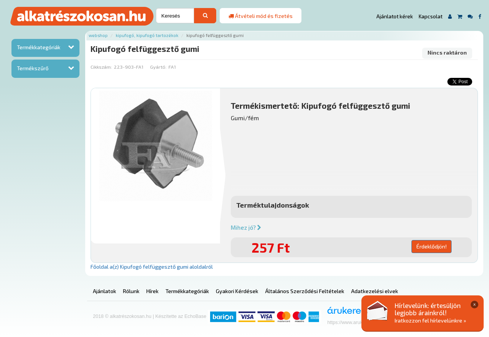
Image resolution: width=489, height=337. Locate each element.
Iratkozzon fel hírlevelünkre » (430, 320)
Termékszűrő (33, 68)
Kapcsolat (430, 16)
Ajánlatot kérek (394, 16)
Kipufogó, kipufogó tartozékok (147, 35)
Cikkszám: (101, 67)
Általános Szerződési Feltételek (304, 291)
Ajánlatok (104, 291)
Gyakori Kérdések (237, 291)
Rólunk (131, 291)
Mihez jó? (246, 227)
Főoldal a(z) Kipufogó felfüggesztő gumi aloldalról (152, 266)
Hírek (152, 291)
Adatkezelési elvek (374, 291)
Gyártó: (158, 67)
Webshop (98, 35)
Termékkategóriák (38, 47)
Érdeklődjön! (431, 246)
